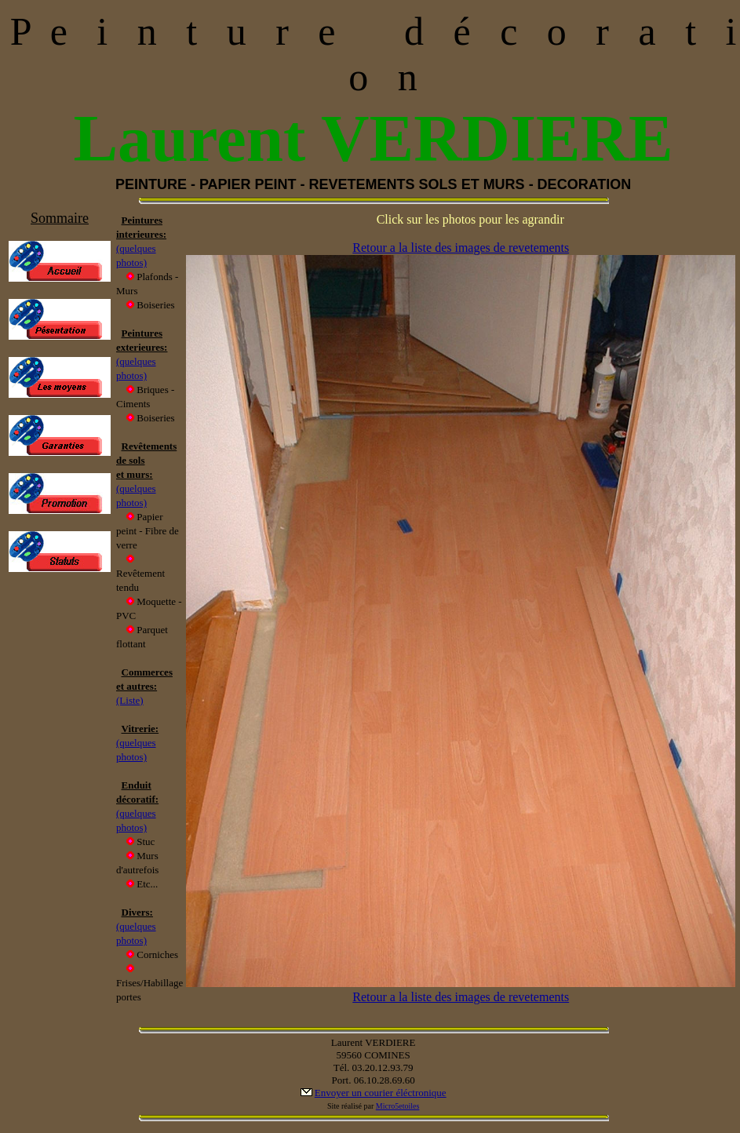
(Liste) (130, 700)
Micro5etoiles (398, 1106)
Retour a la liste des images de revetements (460, 247)
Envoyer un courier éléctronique (381, 1092)
